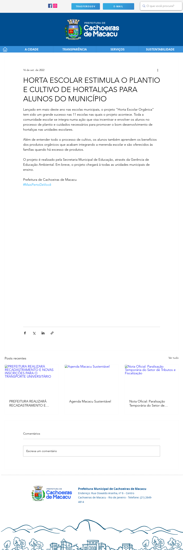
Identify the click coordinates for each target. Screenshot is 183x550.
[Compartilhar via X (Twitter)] (34, 333)
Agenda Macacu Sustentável (90, 401)
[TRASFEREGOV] (85, 6)
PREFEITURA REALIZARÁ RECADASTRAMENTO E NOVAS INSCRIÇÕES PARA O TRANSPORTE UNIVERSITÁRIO (29, 403)
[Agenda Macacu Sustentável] (91, 380)
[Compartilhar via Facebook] (25, 333)
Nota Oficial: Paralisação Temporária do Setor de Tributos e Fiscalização (147, 403)
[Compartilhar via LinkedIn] (43, 333)
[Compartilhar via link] (52, 333)
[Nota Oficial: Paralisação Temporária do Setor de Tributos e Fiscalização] (151, 380)
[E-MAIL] (118, 6)
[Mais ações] (158, 70)
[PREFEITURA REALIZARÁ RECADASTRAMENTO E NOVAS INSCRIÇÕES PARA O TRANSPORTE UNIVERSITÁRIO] (31, 380)
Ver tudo (174, 357)
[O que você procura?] (160, 6)
